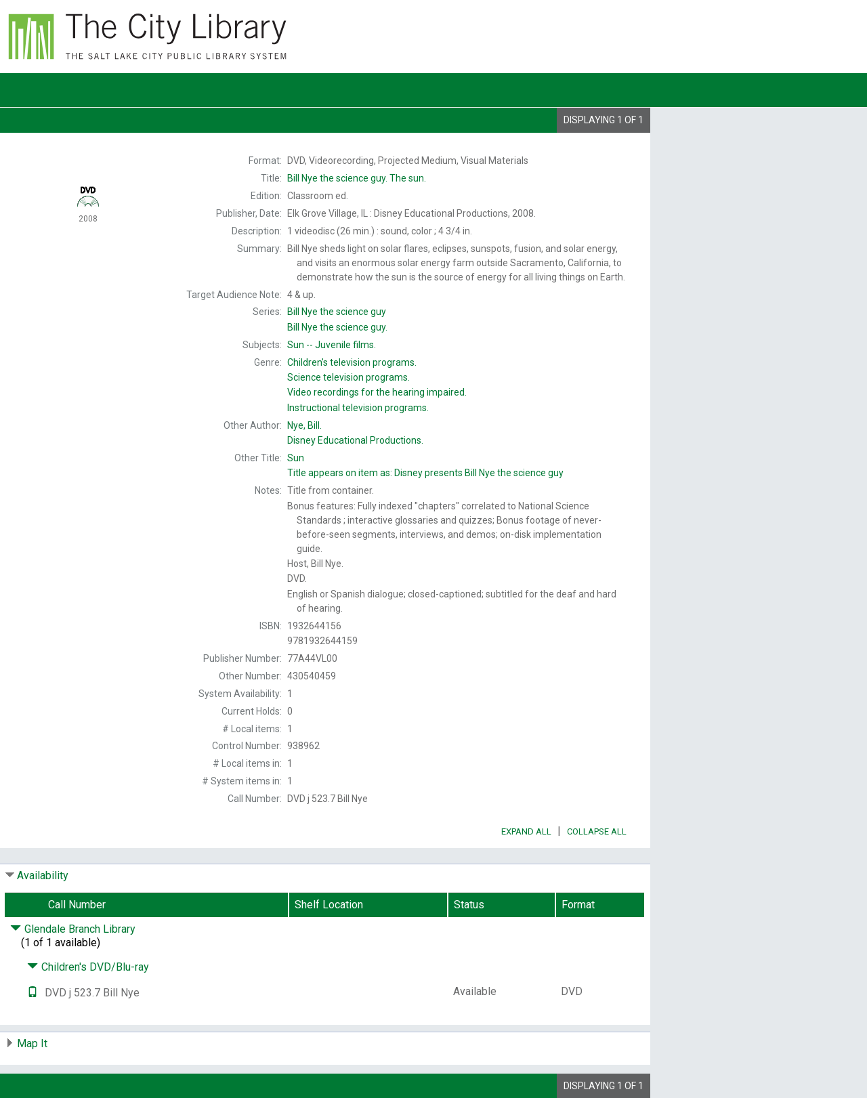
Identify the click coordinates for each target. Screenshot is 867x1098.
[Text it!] (32, 992)
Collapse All (597, 831)
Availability (42, 875)
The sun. (356, 178)
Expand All (526, 831)
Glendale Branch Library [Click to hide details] (72, 929)
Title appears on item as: (425, 472)
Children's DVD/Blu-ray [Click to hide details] (88, 966)
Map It (32, 1043)
